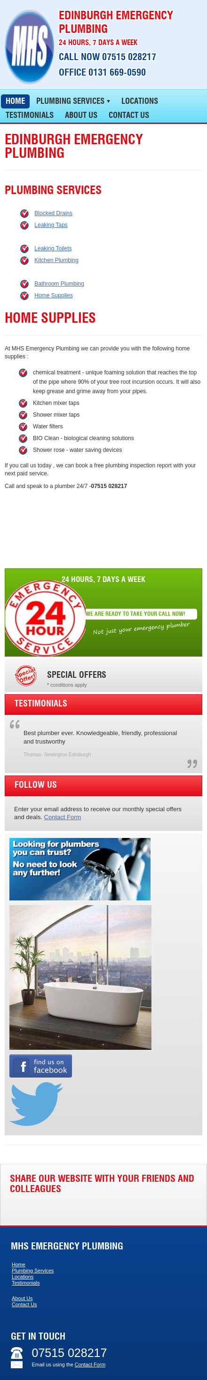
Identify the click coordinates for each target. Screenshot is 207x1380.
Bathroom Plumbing (59, 283)
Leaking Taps (51, 225)
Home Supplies (53, 295)
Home (18, 1264)
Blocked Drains (53, 213)
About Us (22, 1298)
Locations (22, 1276)
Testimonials (26, 1283)
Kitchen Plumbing (56, 260)
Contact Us (24, 1304)
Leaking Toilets (53, 248)
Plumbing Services (33, 1270)
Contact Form (62, 817)
